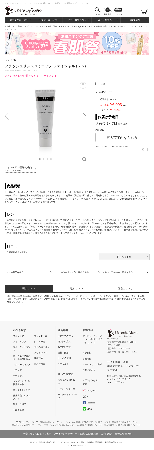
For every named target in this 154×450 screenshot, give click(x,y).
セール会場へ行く (77, 19)
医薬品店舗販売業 (89, 433)
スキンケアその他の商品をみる (118, 272)
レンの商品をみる (15, 272)
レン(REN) (79, 26)
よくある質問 (64, 358)
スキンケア (18, 336)
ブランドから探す (48, 19)
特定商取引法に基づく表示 (37, 433)
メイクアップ (19, 341)
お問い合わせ (89, 370)
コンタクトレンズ (21, 390)
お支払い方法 (64, 347)
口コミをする (124, 256)
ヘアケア (17, 370)
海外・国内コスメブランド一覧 (60, 26)
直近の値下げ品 (41, 347)
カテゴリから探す (19, 19)
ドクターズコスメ (21, 365)
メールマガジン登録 (92, 364)
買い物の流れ (64, 341)
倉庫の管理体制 (123, 433)
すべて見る (63, 364)
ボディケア (18, 376)
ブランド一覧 (40, 336)
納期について (29, 288)
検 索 (98, 14)
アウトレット (40, 353)
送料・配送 (63, 353)
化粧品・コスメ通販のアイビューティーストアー (25, 26)
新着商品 (107, 14)
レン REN (10, 60)
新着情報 (87, 359)
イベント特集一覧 (66, 389)
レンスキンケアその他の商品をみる (72, 272)
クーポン (118, 14)
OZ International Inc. (78, 445)
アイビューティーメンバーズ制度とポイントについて (92, 339)
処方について (77, 288)
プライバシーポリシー (65, 433)
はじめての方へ (65, 336)
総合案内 (135, 19)
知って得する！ (106, 19)
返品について (125, 288)
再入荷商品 (39, 364)
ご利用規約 (107, 433)
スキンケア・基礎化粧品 (96, 26)
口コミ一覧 (39, 341)
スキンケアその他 (116, 26)
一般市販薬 (18, 410)
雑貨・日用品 (19, 404)
